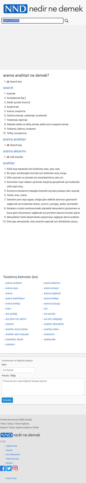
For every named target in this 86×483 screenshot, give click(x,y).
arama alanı (12, 288)
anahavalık (50, 339)
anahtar (9, 163)
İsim (4, 364)
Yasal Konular (12, 459)
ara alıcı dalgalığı (53, 319)
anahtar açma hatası (17, 329)
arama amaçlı (51, 288)
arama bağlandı (52, 293)
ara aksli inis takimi (16, 319)
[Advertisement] (43, 48)
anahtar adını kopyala (17, 334)
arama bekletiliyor (15, 298)
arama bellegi (51, 298)
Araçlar (9, 450)
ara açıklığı (11, 313)
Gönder (7, 400)
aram (8, 308)
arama (9, 293)
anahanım (49, 334)
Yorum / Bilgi (9, 375)
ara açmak (49, 313)
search (8, 88)
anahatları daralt (14, 339)
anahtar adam (51, 329)
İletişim (9, 463)
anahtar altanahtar (54, 324)
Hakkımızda (11, 446)
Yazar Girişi (11, 478)
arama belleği (13, 303)
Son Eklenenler (13, 454)
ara (45, 308)
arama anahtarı (14, 139)
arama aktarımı (14, 151)
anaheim (10, 344)
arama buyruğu (52, 303)
